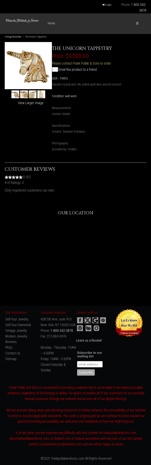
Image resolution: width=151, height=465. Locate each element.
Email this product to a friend (78, 69)
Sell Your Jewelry (17, 319)
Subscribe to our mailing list (89, 354)
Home (51, 23)
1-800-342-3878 (62, 330)
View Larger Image (30, 103)
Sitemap (11, 359)
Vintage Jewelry (16, 330)
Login (106, 4)
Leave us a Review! (89, 340)
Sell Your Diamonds (18, 325)
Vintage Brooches (13, 36)
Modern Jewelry (16, 336)
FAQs (8, 347)
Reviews (11, 342)
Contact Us (12, 353)
